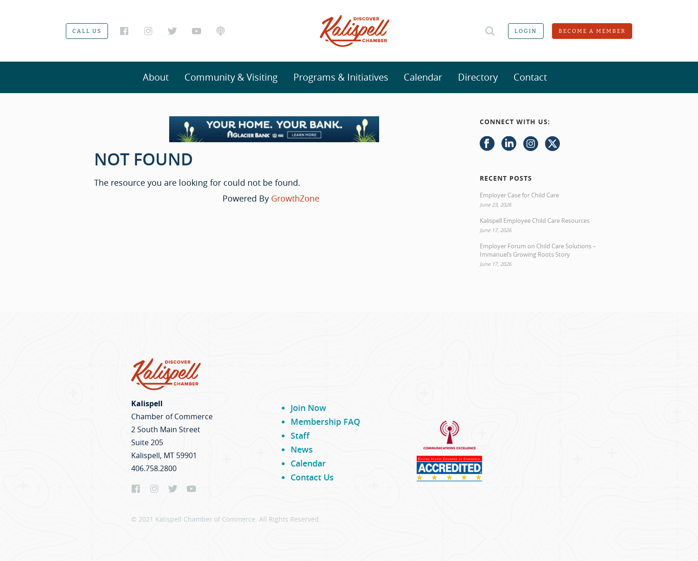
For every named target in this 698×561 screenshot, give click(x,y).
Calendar (423, 77)
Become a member (592, 31)
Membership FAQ (325, 421)
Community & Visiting (231, 77)
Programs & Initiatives (340, 77)
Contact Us (312, 477)
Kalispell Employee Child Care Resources (535, 220)
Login (525, 31)
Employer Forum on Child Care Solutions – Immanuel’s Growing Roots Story (538, 250)
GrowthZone (295, 198)
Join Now (308, 407)
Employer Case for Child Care (519, 195)
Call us (87, 31)
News (302, 449)
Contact (530, 77)
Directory (478, 77)
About (156, 77)
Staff (300, 435)
